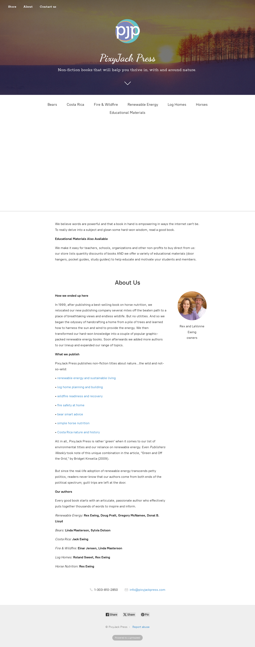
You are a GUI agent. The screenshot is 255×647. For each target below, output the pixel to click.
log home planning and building (80, 387)
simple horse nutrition (73, 423)
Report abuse (141, 627)
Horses (202, 104)
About (28, 7)
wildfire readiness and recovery (80, 396)
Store (12, 7)
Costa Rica (75, 104)
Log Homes (177, 104)
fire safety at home (70, 405)
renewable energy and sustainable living (86, 378)
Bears (52, 104)
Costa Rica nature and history (78, 432)
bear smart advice (70, 414)
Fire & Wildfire (106, 104)
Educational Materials (127, 112)
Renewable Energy (143, 104)
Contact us (48, 7)
